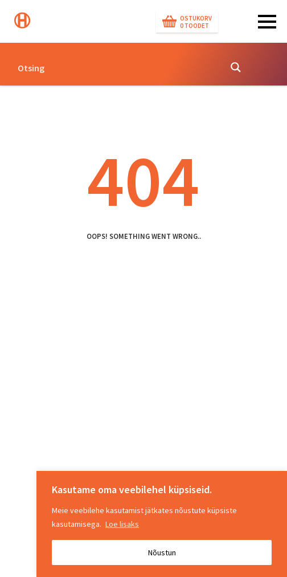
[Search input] (116, 67)
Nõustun (162, 552)
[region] (161, 524)
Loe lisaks (122, 524)
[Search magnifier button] (236, 67)
